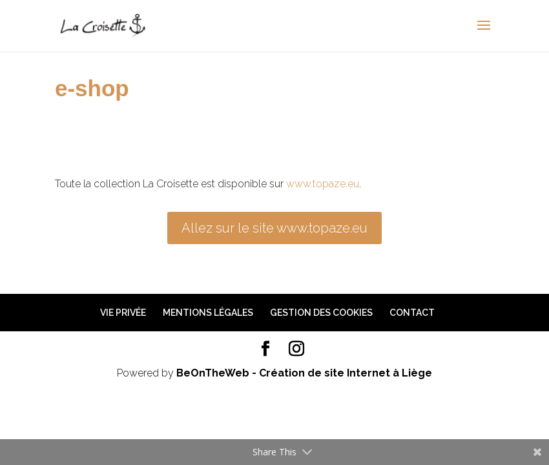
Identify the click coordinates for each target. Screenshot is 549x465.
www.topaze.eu (322, 184)
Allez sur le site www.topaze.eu (274, 228)
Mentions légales (208, 312)
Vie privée (123, 312)
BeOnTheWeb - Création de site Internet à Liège (304, 373)
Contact (412, 312)
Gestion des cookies (321, 312)
